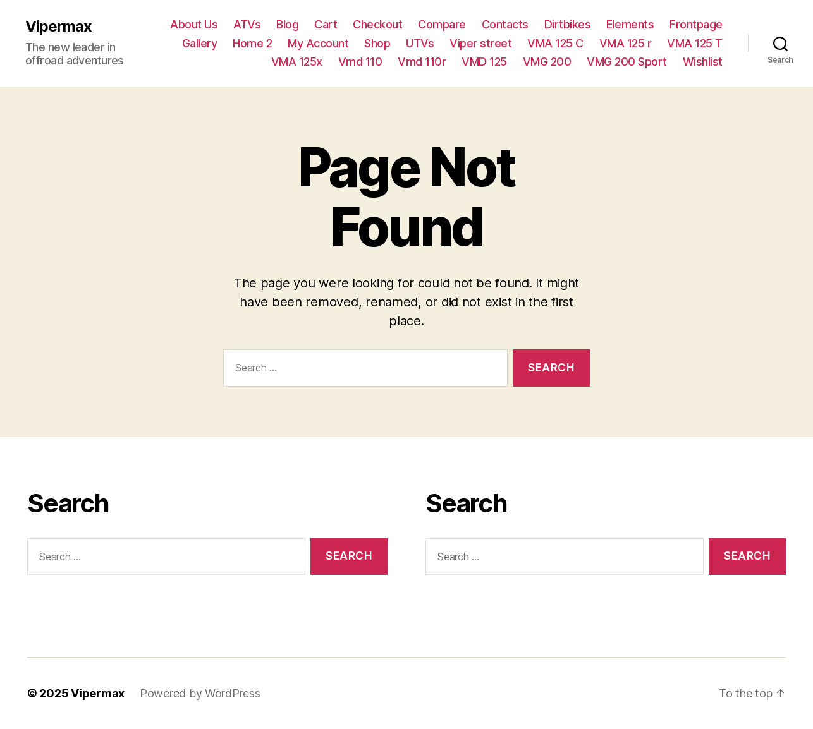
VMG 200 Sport (627, 61)
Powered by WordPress (200, 693)
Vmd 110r (422, 61)
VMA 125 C (555, 43)
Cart (325, 24)
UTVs (420, 43)
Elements (630, 24)
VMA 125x (296, 61)
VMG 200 (547, 61)
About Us (193, 24)
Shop (377, 43)
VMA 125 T (695, 43)
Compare (442, 24)
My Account (318, 43)
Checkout (377, 24)
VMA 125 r (625, 43)
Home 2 (252, 43)
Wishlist (703, 61)
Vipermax (58, 26)
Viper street (480, 43)
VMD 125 (484, 61)
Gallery (199, 43)
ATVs (246, 24)
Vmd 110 (360, 61)
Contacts (505, 24)
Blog (287, 24)
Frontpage (696, 24)
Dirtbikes (567, 24)
